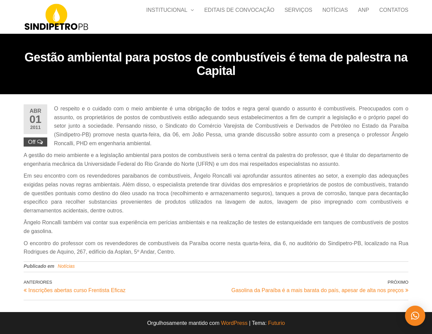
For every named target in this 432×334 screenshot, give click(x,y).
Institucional (166, 17)
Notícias (335, 17)
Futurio (276, 323)
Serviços (298, 17)
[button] (415, 316)
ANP (363, 17)
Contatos (393, 17)
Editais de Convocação (239, 17)
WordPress (234, 323)
